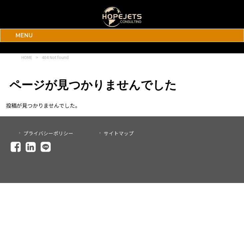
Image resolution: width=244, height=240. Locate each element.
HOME (26, 57)
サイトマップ (119, 133)
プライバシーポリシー (48, 133)
